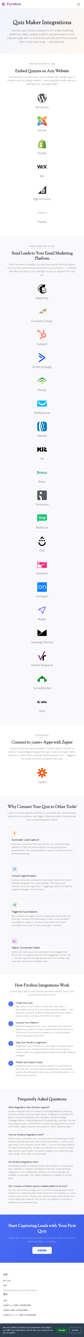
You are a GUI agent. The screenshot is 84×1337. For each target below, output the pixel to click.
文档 (5, 1300)
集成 (5, 1285)
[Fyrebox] (11, 3)
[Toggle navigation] (78, 4)
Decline (75, 1330)
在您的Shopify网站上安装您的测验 (17, 1305)
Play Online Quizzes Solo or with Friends (19, 1290)
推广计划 (6, 1280)
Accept (62, 1330)
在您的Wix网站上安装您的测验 (15, 1310)
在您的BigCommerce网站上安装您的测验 (19, 1315)
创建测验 (42, 1250)
